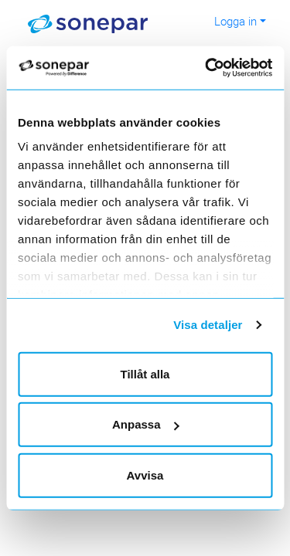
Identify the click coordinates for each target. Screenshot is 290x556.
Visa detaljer (207, 324)
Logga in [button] (235, 21)
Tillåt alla (145, 373)
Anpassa (145, 424)
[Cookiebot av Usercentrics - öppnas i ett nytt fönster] (225, 68)
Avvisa (145, 474)
